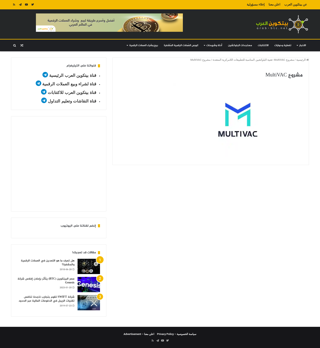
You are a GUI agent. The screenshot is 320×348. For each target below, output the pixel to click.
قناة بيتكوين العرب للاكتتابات (71, 92)
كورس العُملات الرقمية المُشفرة (181, 45)
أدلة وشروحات (214, 45)
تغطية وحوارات (282, 45)
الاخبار (302, 45)
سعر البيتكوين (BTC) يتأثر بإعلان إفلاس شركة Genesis (46, 280)
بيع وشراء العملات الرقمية (143, 45)
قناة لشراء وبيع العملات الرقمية (69, 84)
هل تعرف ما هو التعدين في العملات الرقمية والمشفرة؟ (47, 262)
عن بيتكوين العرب (295, 4)
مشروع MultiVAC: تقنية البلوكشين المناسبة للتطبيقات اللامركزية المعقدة (253, 59)
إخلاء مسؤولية (255, 4)
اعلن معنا (274, 4)
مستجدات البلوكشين (240, 45)
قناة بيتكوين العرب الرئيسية (72, 75)
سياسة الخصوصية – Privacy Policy (177, 334)
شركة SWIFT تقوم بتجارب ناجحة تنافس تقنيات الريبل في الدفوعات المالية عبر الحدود (46, 299)
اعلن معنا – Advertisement (139, 334)
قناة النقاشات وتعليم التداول (72, 101)
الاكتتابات (263, 45)
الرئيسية (302, 59)
